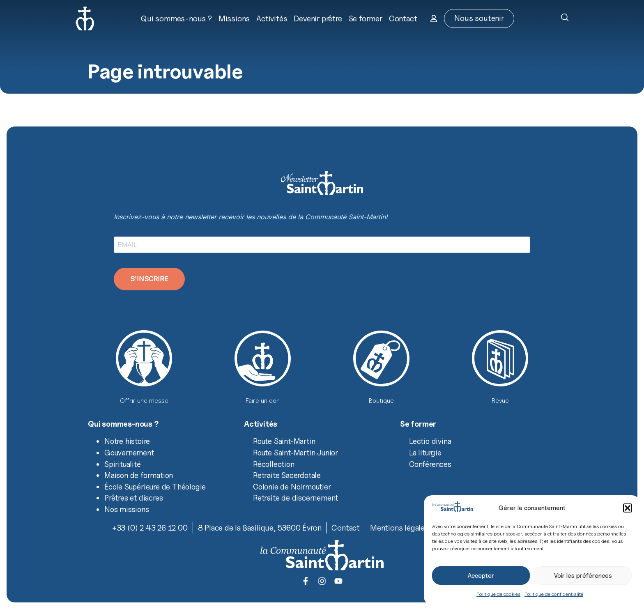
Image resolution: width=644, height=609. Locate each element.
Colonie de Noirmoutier (292, 486)
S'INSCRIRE (149, 279)
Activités (271, 18)
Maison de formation (138, 475)
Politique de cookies (498, 594)
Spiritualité (122, 464)
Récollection (273, 464)
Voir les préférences (583, 575)
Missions (234, 18)
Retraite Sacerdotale (287, 475)
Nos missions (126, 509)
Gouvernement (129, 452)
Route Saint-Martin (284, 441)
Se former (365, 18)
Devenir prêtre (318, 18)
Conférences (430, 464)
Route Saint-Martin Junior (295, 452)
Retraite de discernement (295, 497)
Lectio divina (430, 441)
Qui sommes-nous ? (176, 18)
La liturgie (425, 452)
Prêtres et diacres (133, 497)
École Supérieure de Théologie (155, 486)
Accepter (481, 575)
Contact (403, 18)
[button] (627, 508)
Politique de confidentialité (553, 594)
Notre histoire (127, 441)
